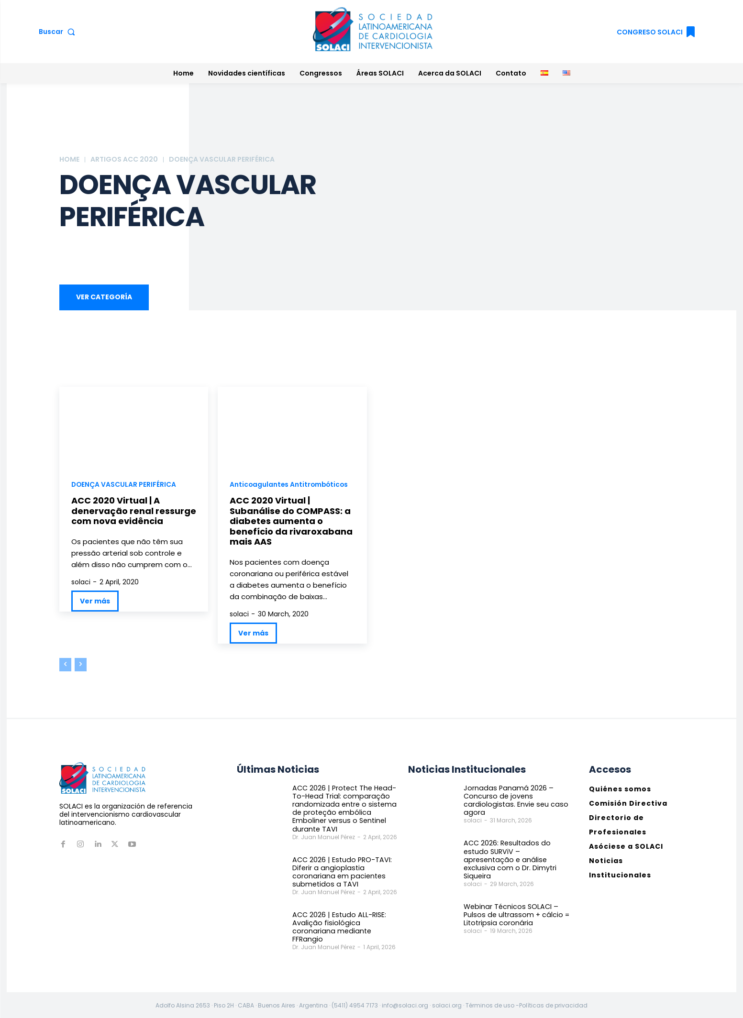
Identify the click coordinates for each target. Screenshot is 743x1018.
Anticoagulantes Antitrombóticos (290, 485)
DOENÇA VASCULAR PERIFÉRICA (124, 485)
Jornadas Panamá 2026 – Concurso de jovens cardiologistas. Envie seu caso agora (513, 800)
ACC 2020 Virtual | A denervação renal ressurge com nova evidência (133, 511)
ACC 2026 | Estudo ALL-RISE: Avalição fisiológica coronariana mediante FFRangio (337, 925)
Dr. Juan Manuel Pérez (323, 836)
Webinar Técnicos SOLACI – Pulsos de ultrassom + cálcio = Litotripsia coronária (514, 906)
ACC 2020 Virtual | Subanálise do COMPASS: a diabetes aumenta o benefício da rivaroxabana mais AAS (291, 521)
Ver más (95, 601)
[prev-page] (65, 665)
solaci (80, 582)
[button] (59, 32)
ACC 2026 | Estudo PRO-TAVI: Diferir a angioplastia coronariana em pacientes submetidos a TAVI (340, 871)
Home (69, 159)
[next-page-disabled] (81, 665)
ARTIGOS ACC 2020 (124, 159)
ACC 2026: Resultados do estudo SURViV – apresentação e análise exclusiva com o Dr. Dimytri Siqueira (515, 855)
